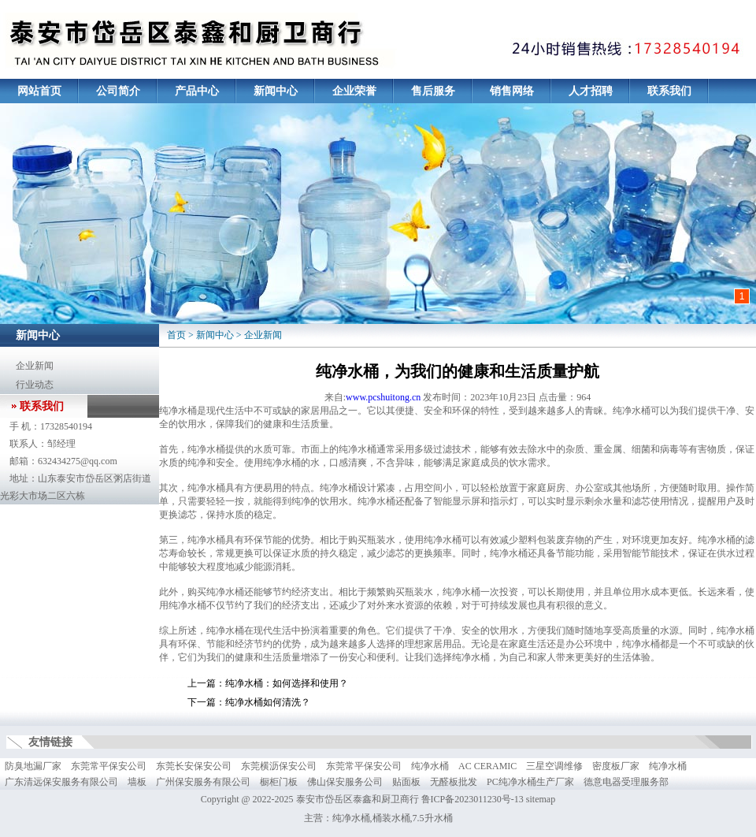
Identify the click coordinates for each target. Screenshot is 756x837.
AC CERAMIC (487, 766)
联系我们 (669, 91)
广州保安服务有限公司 (203, 781)
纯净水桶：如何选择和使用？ (286, 683)
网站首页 (39, 91)
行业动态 (35, 384)
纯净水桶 (430, 766)
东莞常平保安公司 (108, 766)
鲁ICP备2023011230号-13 (472, 799)
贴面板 (406, 781)
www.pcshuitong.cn (383, 397)
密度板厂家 (615, 766)
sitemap (540, 799)
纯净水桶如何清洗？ (267, 702)
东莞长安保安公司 (194, 766)
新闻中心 (276, 91)
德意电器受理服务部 (626, 781)
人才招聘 (591, 91)
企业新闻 (35, 365)
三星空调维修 (554, 766)
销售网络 (512, 91)
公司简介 (118, 91)
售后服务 (433, 91)
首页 (176, 334)
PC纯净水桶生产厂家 (530, 781)
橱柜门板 (279, 781)
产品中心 (197, 91)
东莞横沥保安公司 (279, 766)
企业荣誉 (354, 91)
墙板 (137, 781)
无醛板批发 (453, 781)
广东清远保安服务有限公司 (61, 781)
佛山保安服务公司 (345, 781)
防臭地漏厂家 (33, 766)
